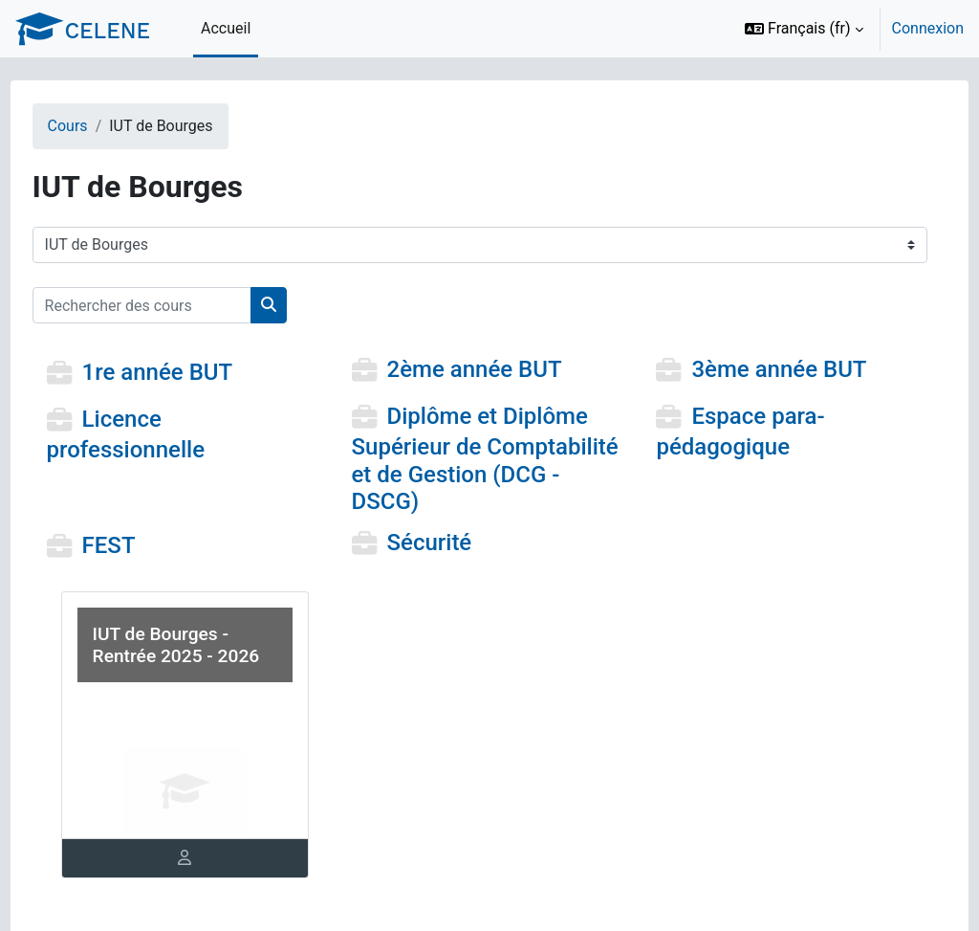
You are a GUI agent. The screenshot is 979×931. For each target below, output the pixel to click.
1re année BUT (193, 373)
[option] (848, 28)
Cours (103, 126)
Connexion (928, 28)
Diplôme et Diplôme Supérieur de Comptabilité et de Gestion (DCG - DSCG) (481, 459)
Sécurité (441, 542)
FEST (144, 545)
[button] (804, 28)
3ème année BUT (767, 370)
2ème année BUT (486, 370)
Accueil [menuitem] (225, 28)
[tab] (208, 858)
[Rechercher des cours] (177, 305)
